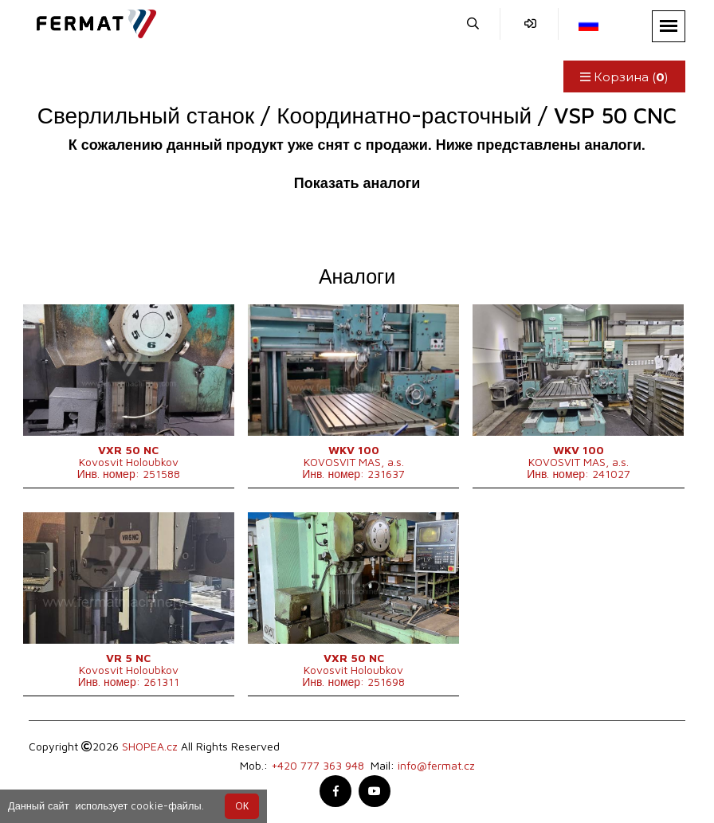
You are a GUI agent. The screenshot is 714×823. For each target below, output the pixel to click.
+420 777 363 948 (317, 765)
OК (242, 806)
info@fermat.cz (436, 765)
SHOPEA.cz (150, 746)
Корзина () (624, 76)
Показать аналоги (357, 182)
